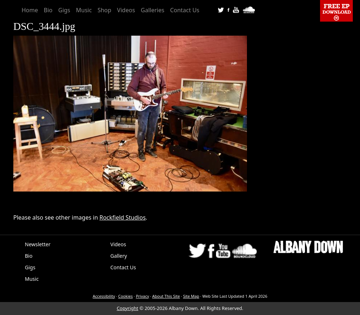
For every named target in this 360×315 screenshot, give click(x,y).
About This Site (166, 296)
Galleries (152, 10)
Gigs (64, 10)
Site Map (191, 296)
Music (84, 10)
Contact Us (184, 10)
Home (30, 10)
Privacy (142, 296)
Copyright (127, 308)
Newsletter (37, 244)
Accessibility (104, 296)
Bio (48, 10)
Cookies (125, 296)
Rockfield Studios (122, 217)
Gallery (119, 255)
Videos (126, 10)
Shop (104, 10)
